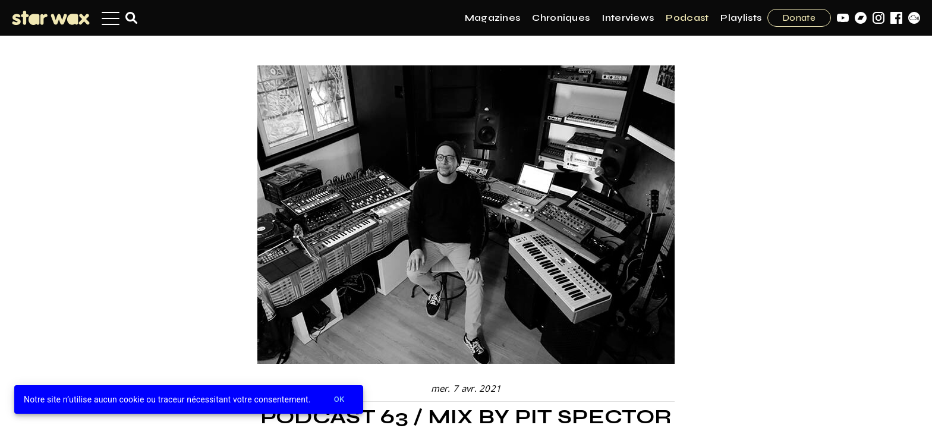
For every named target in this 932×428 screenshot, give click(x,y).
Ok (339, 400)
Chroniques (561, 17)
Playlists (740, 17)
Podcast (687, 17)
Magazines (493, 17)
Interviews (628, 17)
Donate (799, 17)
